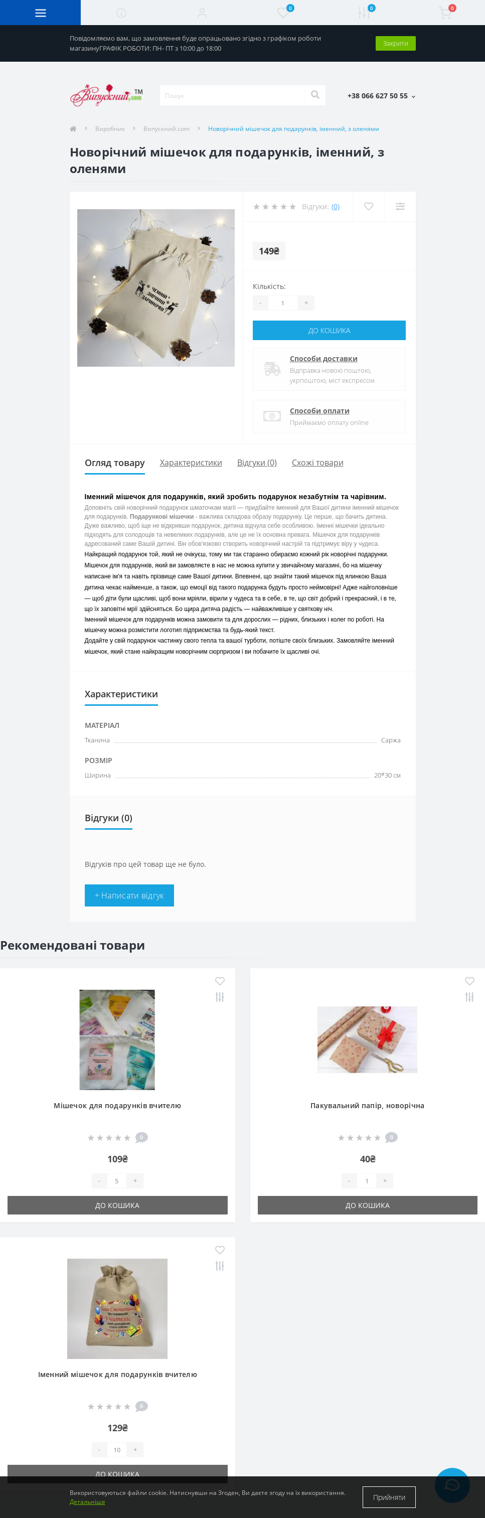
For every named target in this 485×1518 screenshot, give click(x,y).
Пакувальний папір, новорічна (367, 1105)
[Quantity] (283, 303)
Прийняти (389, 1497)
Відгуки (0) (257, 462)
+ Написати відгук (129, 895)
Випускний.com (166, 128)
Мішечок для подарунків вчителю (117, 1105)
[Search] (315, 95)
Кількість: (269, 286)
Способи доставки (324, 358)
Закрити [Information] (395, 43)
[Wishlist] (368, 206)
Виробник (110, 128)
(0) (336, 206)
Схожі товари (318, 462)
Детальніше (87, 1501)
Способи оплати (320, 410)
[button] (201, 12)
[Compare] (400, 206)
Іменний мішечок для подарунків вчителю (117, 1374)
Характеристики (191, 462)
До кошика (329, 330)
